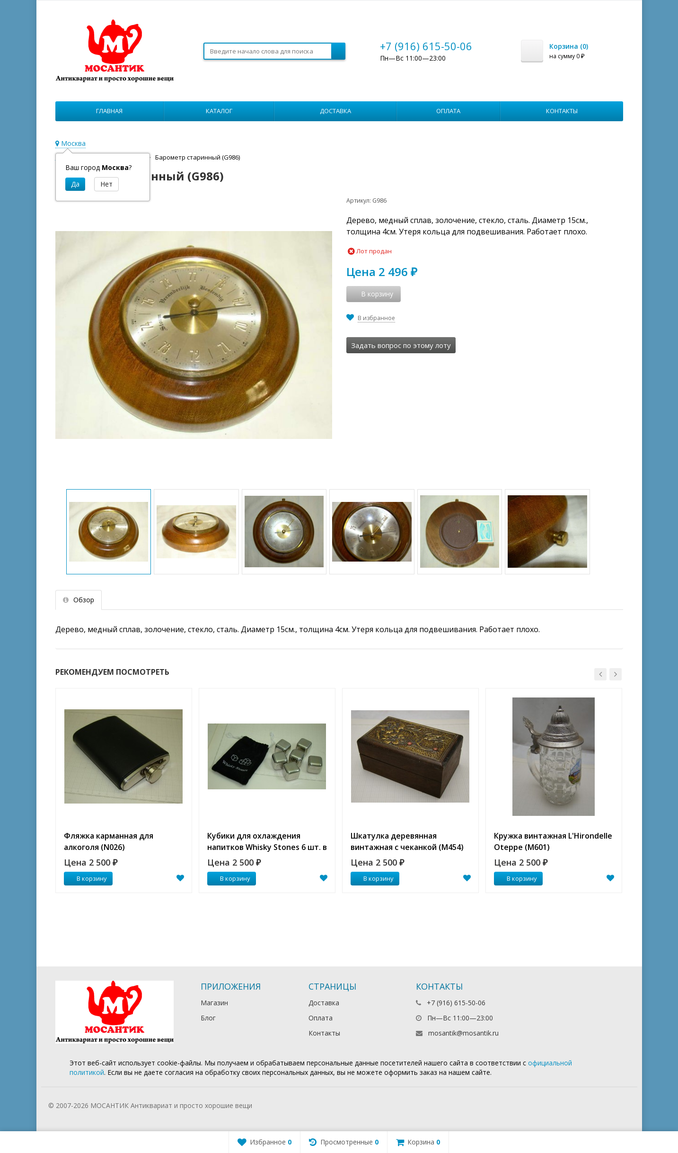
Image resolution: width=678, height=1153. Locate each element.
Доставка (335, 111)
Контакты (562, 111)
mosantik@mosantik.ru (463, 1032)
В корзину (86, 878)
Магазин (214, 1002)
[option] (123, 790)
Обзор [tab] (78, 599)
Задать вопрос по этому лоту (401, 345)
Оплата (448, 111)
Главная (109, 111)
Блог (208, 1017)
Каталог (219, 111)
